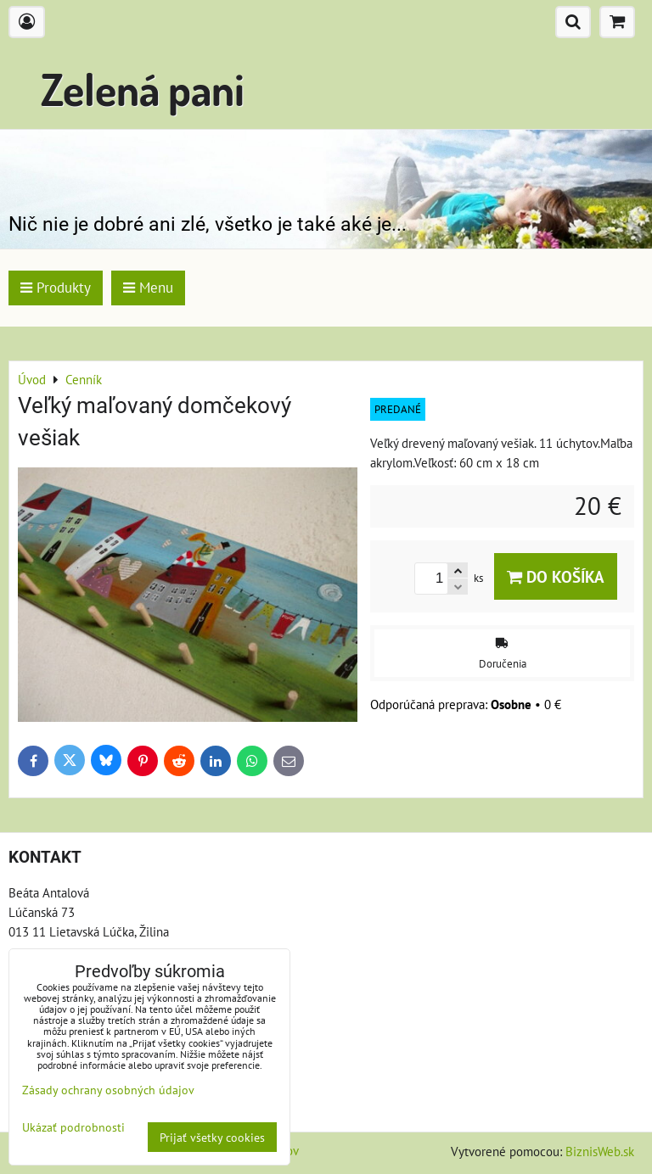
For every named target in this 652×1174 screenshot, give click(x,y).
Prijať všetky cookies (212, 1137)
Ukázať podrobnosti (73, 1127)
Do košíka (555, 576)
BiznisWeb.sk (599, 1151)
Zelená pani (142, 88)
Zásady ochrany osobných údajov (108, 1090)
